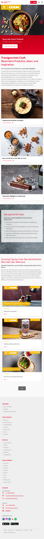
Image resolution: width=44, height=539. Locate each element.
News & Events (8, 406)
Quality (6, 465)
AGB (5, 530)
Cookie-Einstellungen (9, 532)
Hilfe (31, 530)
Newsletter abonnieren (10, 411)
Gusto (5, 432)
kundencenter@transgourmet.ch (14, 495)
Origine (6, 470)
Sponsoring (7, 429)
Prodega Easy (7, 454)
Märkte (5, 445)
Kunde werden (7, 442)
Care (5, 475)
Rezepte (6, 409)
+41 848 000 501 (10, 493)
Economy (6, 463)
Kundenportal (7, 450)
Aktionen (6, 447)
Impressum (11, 530)
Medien (6, 427)
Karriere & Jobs (8, 422)
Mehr (5, 314)
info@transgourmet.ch (11, 508)
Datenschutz (18, 530)
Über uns (6, 420)
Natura (5, 472)
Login (34, 2)
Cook (5, 477)
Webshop (6, 452)
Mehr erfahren (10, 46)
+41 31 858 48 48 (10, 505)
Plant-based (7, 480)
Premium (6, 468)
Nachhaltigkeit (8, 424)
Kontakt (6, 434)
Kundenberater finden (11, 498)
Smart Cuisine (7, 482)
